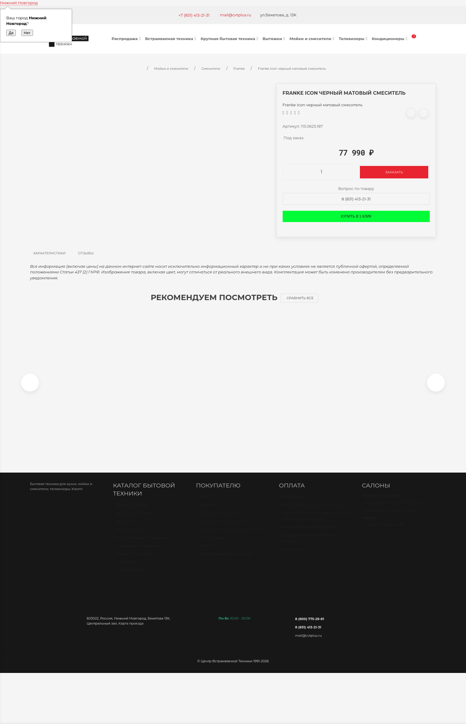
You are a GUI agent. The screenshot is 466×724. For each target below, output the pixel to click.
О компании (211, 543)
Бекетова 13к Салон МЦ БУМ (393, 508)
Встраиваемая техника (171, 38)
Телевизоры (354, 38)
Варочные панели (134, 519)
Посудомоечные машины (141, 543)
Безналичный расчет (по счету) (313, 510)
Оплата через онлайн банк (309, 532)
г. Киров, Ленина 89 (384, 530)
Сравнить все (300, 298)
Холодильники (131, 535)
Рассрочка (292, 555)
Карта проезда (131, 627)
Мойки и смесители (312, 38)
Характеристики (49, 253)
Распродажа (127, 38)
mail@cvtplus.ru (235, 14)
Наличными (294, 502)
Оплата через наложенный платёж (309, 544)
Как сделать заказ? (218, 519)
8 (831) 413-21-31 (356, 199)
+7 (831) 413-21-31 (194, 15)
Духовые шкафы (132, 510)
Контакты (208, 510)
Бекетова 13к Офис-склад (390, 516)
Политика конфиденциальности (231, 535)
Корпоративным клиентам (226, 559)
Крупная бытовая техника (230, 38)
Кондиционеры (390, 38)
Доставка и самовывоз (221, 527)
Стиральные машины (137, 551)
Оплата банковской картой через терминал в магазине (315, 522)
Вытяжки (274, 38)
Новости (207, 551)
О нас (204, 502)
